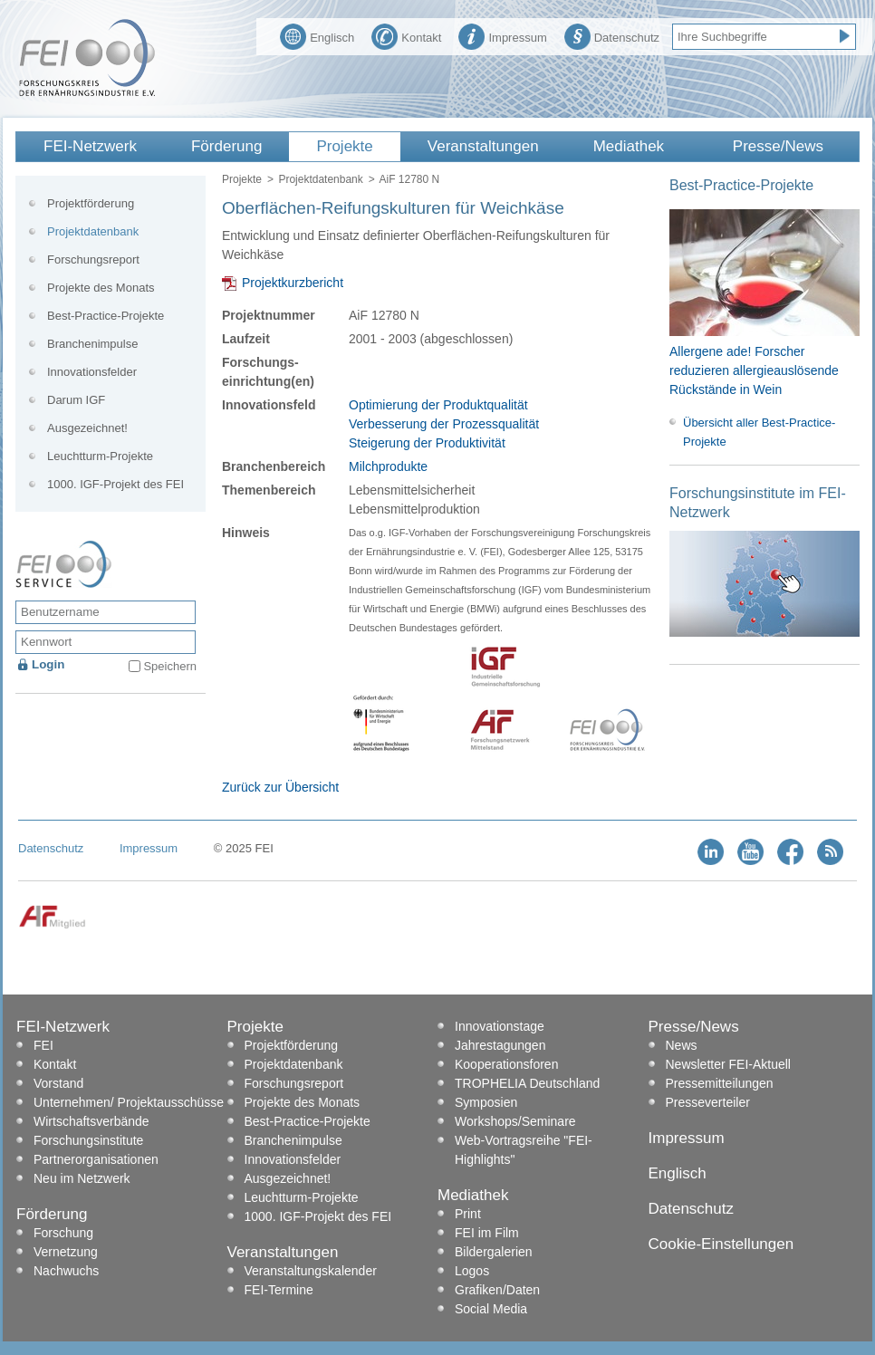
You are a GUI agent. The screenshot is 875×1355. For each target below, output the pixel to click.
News (681, 1045)
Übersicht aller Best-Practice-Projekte (759, 432)
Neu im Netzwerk (82, 1178)
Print (468, 1213)
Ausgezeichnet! (87, 428)
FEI (43, 1045)
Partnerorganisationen (96, 1159)
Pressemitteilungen (720, 1083)
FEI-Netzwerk (90, 146)
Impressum (502, 35)
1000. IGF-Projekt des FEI (115, 484)
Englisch (317, 35)
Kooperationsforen (506, 1064)
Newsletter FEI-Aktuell (728, 1064)
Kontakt (406, 35)
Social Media (491, 1309)
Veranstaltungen (483, 146)
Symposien (486, 1102)
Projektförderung (90, 203)
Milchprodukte (388, 466)
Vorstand (58, 1083)
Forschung (63, 1232)
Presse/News (778, 146)
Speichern (170, 666)
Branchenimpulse (92, 344)
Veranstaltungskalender (311, 1271)
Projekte (344, 146)
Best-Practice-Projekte (105, 315)
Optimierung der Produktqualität (438, 405)
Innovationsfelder (92, 372)
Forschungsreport (93, 259)
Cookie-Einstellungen (721, 1244)
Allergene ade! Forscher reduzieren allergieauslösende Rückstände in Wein (754, 370)
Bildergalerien (494, 1251)
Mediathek (628, 146)
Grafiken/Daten (497, 1290)
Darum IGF (76, 400)
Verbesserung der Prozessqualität (444, 424)
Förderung (226, 146)
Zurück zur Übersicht (280, 787)
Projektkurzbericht (292, 282)
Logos (472, 1271)
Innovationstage (499, 1026)
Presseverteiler (708, 1102)
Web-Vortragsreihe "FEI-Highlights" (523, 1150)
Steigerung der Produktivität (427, 443)
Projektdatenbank (320, 179)
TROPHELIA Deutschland (527, 1083)
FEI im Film (487, 1232)
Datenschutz (611, 35)
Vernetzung (66, 1251)
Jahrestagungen (500, 1045)
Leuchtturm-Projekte (100, 456)
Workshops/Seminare (515, 1121)
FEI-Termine (279, 1290)
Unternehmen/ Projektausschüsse (129, 1102)
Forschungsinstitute (88, 1140)
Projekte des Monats (101, 287)
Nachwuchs (66, 1271)
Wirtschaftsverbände (91, 1121)
